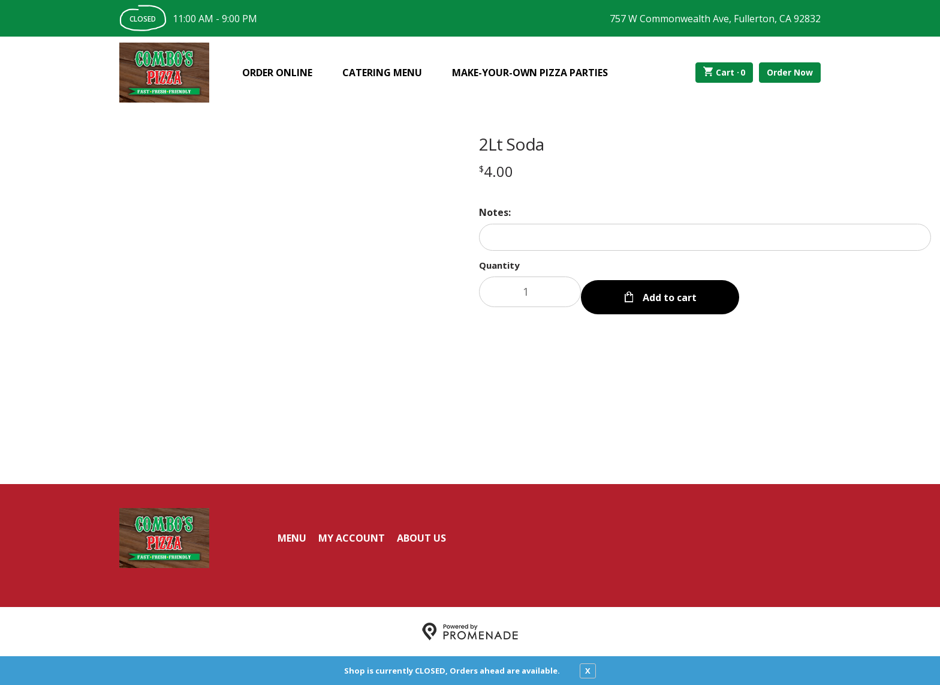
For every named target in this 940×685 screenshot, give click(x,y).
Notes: (495, 212)
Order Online (277, 72)
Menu (292, 538)
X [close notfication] (587, 670)
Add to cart (668, 291)
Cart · (724, 73)
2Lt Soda (511, 144)
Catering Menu (382, 72)
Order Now (790, 72)
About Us (421, 538)
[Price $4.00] (496, 171)
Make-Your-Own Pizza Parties (530, 72)
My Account (351, 538)
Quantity (499, 265)
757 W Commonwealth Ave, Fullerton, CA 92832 (715, 18)
